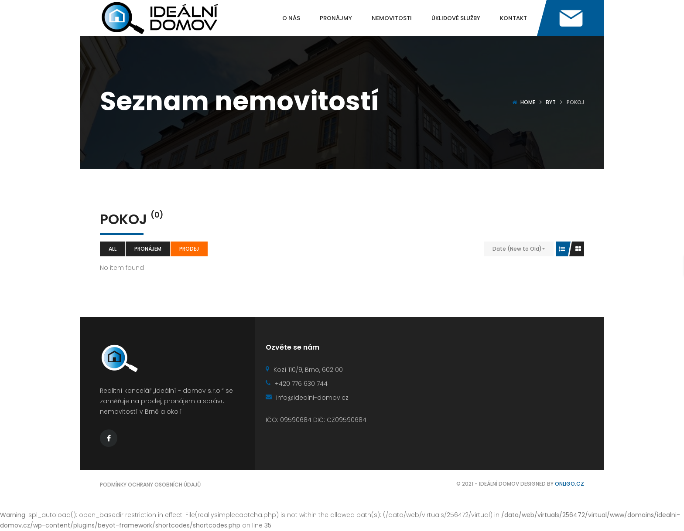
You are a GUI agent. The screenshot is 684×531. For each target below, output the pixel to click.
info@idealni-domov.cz (307, 397)
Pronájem (147, 248)
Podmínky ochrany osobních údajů (150, 484)
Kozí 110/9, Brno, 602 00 (304, 369)
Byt (551, 102)
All (112, 248)
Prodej (189, 248)
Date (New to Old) (517, 248)
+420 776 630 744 (297, 383)
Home (527, 102)
